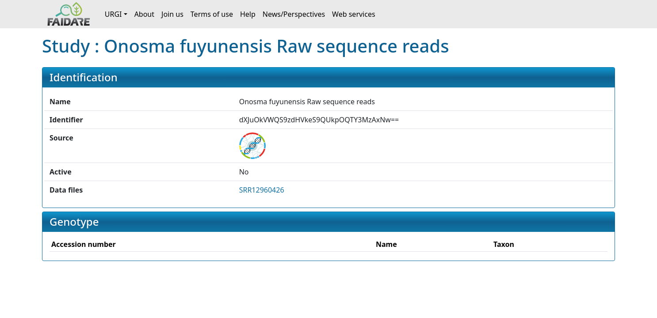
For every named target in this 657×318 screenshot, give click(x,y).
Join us (172, 14)
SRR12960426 (261, 190)
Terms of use (212, 14)
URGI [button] (113, 14)
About (144, 14)
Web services (353, 14)
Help (248, 14)
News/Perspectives (294, 14)
